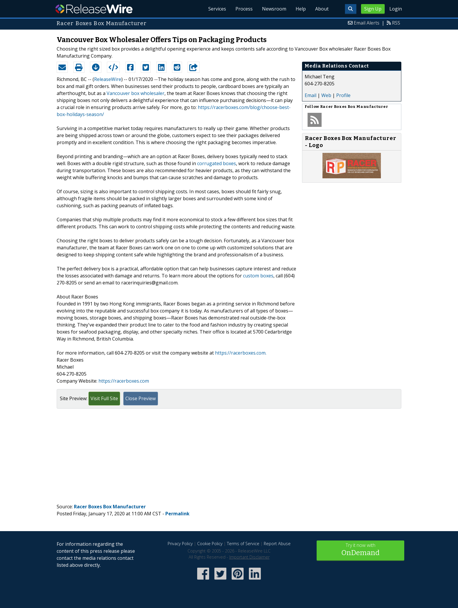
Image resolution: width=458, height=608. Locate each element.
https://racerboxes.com (123, 381)
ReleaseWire (94, 9)
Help (301, 9)
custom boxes (258, 275)
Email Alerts (366, 23)
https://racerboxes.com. (240, 353)
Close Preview (140, 398)
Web (326, 95)
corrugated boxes (216, 163)
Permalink (177, 513)
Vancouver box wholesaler (135, 93)
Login (395, 9)
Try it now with (360, 550)
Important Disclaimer (249, 557)
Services (217, 9)
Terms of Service (243, 543)
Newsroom (274, 9)
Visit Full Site (104, 398)
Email (310, 95)
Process (244, 9)
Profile (343, 95)
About (322, 9)
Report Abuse (277, 543)
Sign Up (372, 9)
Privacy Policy (180, 543)
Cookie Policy (210, 543)
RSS (396, 23)
